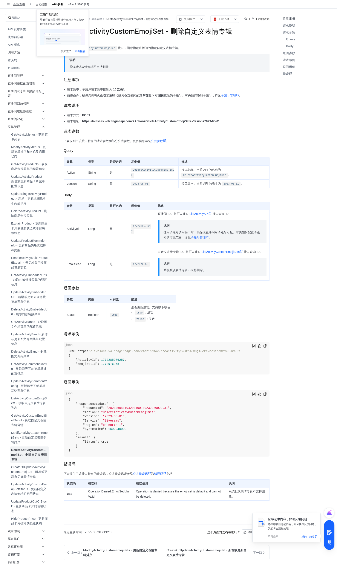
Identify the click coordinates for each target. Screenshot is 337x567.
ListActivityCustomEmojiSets (222, 252)
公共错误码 (142, 473)
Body (290, 46)
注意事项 (289, 18)
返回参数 (289, 53)
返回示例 (289, 67)
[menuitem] (27, 29)
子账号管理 (230, 95)
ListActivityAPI (201, 213)
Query (290, 39)
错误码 (160, 473)
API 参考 (57, 4)
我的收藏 (264, 19)
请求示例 (289, 60)
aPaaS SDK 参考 (78, 4)
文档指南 (41, 4)
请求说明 (289, 25)
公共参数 (158, 141)
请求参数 (289, 32)
